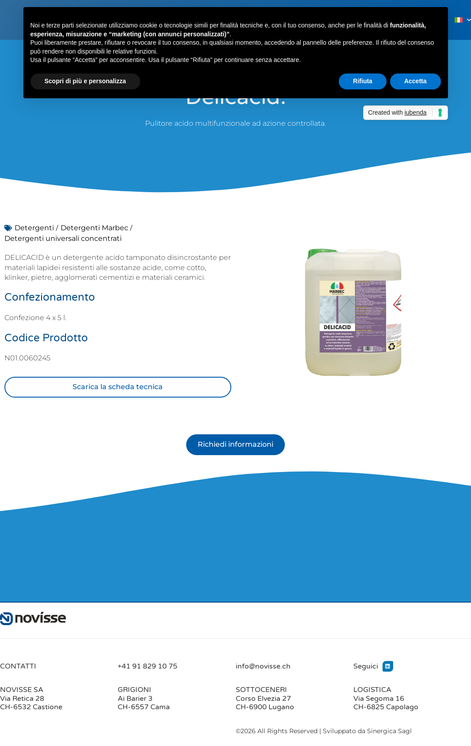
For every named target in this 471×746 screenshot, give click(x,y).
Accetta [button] (415, 81)
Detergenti (34, 228)
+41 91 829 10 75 (147, 666)
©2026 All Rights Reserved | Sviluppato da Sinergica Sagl (324, 731)
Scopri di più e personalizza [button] (85, 81)
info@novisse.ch (263, 666)
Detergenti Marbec (94, 228)
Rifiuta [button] (362, 81)
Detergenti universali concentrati (63, 238)
